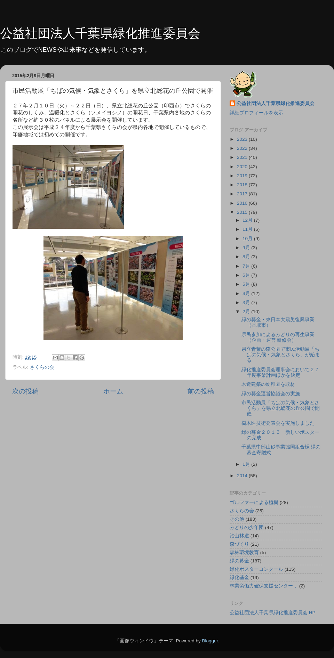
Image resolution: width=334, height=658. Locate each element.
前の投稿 (201, 391)
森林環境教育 (244, 552)
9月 (246, 247)
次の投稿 (25, 391)
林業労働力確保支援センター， (264, 585)
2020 (243, 166)
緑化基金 (239, 577)
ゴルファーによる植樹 (254, 502)
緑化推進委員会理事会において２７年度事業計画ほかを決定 (280, 372)
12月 (248, 220)
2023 (243, 139)
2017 (243, 193)
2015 (243, 212)
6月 (246, 275)
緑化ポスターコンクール (256, 569)
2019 (243, 175)
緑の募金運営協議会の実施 (270, 393)
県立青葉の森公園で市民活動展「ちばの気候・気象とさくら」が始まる (280, 355)
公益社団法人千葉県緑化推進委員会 (100, 33)
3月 (246, 302)
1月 (246, 464)
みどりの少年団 (247, 527)
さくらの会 (42, 367)
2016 (243, 203)
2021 (243, 157)
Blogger (210, 640)
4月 (246, 293)
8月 (246, 256)
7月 (246, 266)
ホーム (113, 391)
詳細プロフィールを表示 (256, 112)
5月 (246, 284)
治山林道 (239, 535)
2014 (243, 475)
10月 (248, 238)
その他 (237, 519)
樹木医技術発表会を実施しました (278, 423)
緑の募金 (239, 560)
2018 (243, 184)
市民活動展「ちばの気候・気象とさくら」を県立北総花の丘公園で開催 (280, 408)
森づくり (239, 544)
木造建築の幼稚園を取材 (268, 384)
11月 (248, 229)
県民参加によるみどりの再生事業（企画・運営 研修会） (278, 337)
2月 (246, 311)
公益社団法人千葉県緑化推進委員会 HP (273, 612)
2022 (243, 148)
